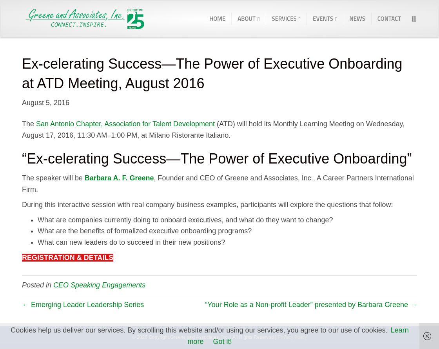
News (357, 18)
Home (217, 18)
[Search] (411, 19)
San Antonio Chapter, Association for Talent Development (125, 124)
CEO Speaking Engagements (99, 285)
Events (323, 18)
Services (284, 18)
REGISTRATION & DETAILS (67, 258)
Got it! (222, 341)
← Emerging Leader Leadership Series (83, 305)
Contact (389, 18)
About (247, 18)
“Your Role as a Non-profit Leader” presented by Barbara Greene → (311, 305)
